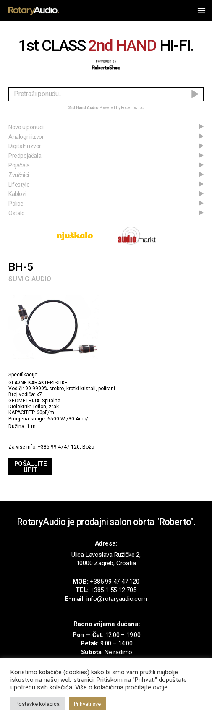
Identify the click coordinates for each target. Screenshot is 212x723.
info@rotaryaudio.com (116, 599)
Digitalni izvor (24, 146)
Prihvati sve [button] (87, 704)
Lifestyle (18, 184)
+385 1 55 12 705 (113, 590)
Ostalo (16, 213)
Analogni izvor (26, 136)
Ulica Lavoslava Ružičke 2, (106, 555)
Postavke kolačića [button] (38, 704)
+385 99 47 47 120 (114, 581)
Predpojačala (24, 155)
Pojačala (19, 165)
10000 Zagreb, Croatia (106, 563)
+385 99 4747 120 (59, 447)
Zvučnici (18, 175)
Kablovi (17, 194)
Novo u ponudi (26, 127)
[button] (201, 10)
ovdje (160, 687)
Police (16, 203)
